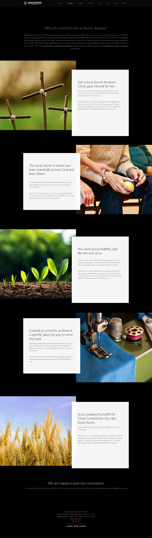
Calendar (69, 526)
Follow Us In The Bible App (76, 524)
